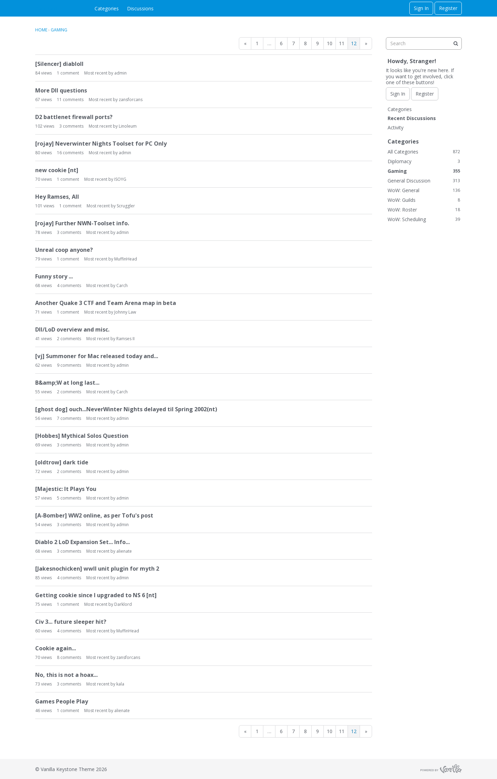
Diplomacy (424, 161)
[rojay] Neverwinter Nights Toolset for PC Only (101, 143)
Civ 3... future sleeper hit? (70, 621)
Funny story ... (54, 276)
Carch (122, 285)
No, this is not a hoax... (66, 675)
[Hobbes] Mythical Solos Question (81, 436)
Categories (107, 8)
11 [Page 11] (341, 43)
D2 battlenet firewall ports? (74, 117)
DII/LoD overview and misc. (72, 329)
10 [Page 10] (329, 43)
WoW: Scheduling (424, 219)
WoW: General (424, 190)
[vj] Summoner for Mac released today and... (96, 356)
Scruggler (126, 206)
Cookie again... (55, 648)
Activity (395, 127)
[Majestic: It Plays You (65, 489)
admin (120, 73)
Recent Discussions (412, 118)
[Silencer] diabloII (59, 64)
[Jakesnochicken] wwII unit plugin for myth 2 (97, 568)
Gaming (424, 171)
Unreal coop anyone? (64, 250)
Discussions (140, 8)
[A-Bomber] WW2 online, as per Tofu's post (94, 515)
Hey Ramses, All (57, 196)
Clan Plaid (46, 8)
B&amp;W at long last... (67, 382)
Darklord (123, 604)
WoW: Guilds (424, 200)
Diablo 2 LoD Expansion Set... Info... (82, 542)
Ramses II (125, 339)
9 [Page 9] (317, 43)
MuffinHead (125, 259)
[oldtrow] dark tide (61, 462)
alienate (124, 551)
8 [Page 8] (305, 43)
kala (120, 684)
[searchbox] (424, 43)
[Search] (455, 43)
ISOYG (120, 179)
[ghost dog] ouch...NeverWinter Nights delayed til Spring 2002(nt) (126, 409)
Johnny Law (125, 312)
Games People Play (61, 701)
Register (448, 8)
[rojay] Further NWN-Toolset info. (82, 223)
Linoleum (128, 126)
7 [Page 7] (293, 43)
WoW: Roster (424, 209)
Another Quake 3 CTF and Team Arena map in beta (105, 303)
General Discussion (424, 180)
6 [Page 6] (281, 43)
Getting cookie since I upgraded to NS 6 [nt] (96, 595)
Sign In (421, 8)
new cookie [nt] (56, 170)
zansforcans (131, 99)
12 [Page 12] (354, 43)
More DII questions (61, 90)
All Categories (424, 151)
